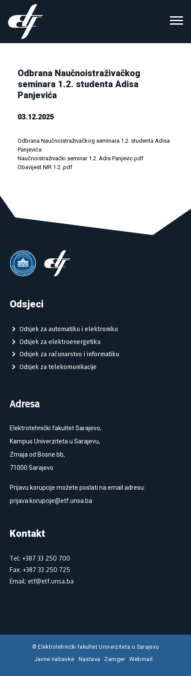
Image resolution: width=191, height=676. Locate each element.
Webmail (141, 659)
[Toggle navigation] (176, 22)
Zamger (114, 659)
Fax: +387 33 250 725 (40, 569)
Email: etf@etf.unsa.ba (42, 581)
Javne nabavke (54, 659)
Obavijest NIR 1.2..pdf (45, 167)
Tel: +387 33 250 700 (40, 558)
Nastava (90, 659)
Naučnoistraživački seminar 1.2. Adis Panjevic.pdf (80, 158)
